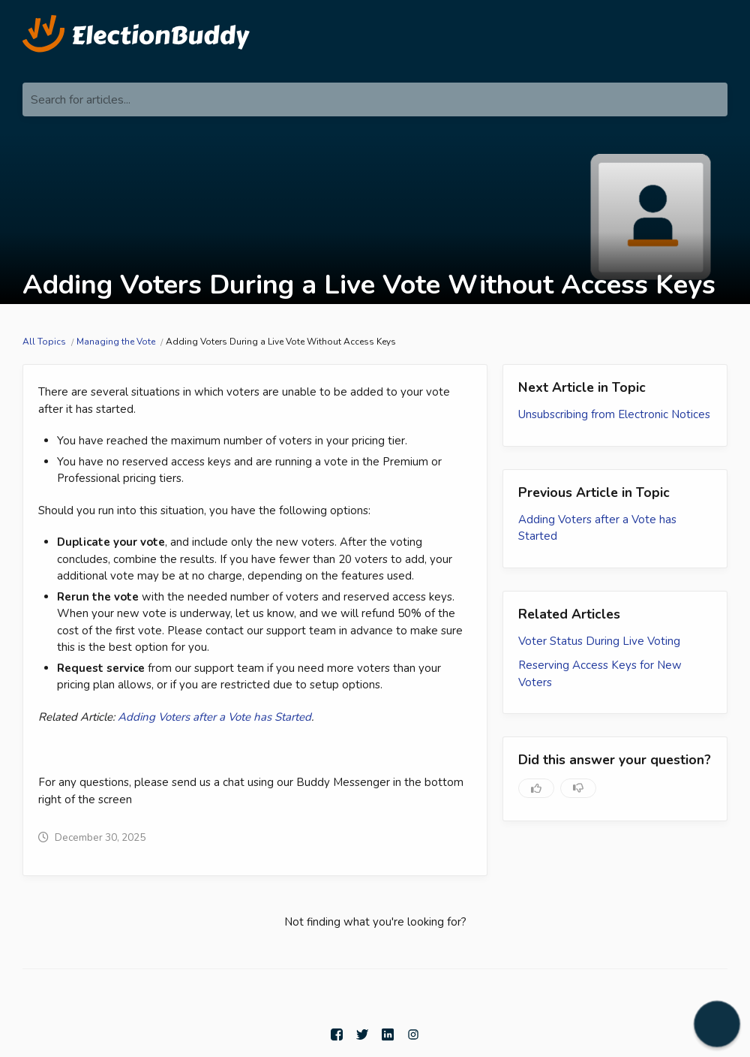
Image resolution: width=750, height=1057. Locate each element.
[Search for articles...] (375, 99)
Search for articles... (80, 99)
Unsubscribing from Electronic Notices (614, 414)
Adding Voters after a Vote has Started (214, 716)
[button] (717, 1023)
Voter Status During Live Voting (599, 641)
